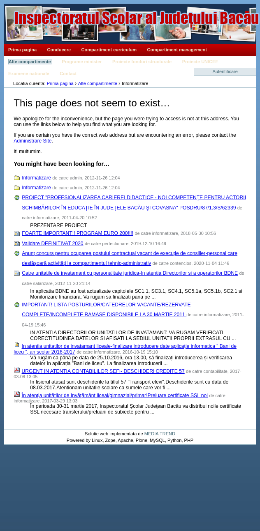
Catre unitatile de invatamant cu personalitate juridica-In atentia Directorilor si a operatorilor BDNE (130, 273)
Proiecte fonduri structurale (142, 61)
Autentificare (225, 71)
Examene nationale (28, 73)
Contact (68, 73)
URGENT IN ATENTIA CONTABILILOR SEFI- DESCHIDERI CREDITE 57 (103, 371)
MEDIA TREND (159, 433)
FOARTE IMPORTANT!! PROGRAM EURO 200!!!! (77, 233)
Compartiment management (177, 49)
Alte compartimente (30, 61)
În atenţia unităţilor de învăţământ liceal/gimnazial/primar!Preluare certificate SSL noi (115, 395)
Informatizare (36, 178)
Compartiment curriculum (109, 49)
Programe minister (82, 61)
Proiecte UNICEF (200, 61)
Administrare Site (32, 141)
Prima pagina (22, 49)
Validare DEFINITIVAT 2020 (52, 243)
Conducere (59, 49)
